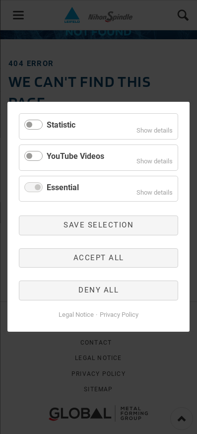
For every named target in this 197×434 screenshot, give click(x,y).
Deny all (98, 290)
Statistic (61, 125)
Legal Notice (76, 314)
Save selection (98, 225)
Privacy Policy (119, 314)
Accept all (98, 257)
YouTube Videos (75, 156)
